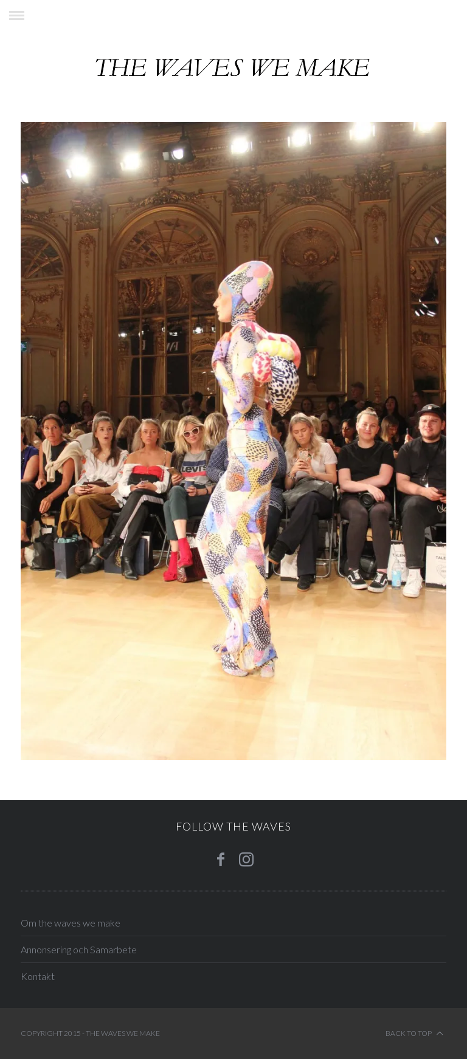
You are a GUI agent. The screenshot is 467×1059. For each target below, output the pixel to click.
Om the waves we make (70, 922)
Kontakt (38, 976)
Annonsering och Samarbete (79, 949)
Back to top (414, 1033)
